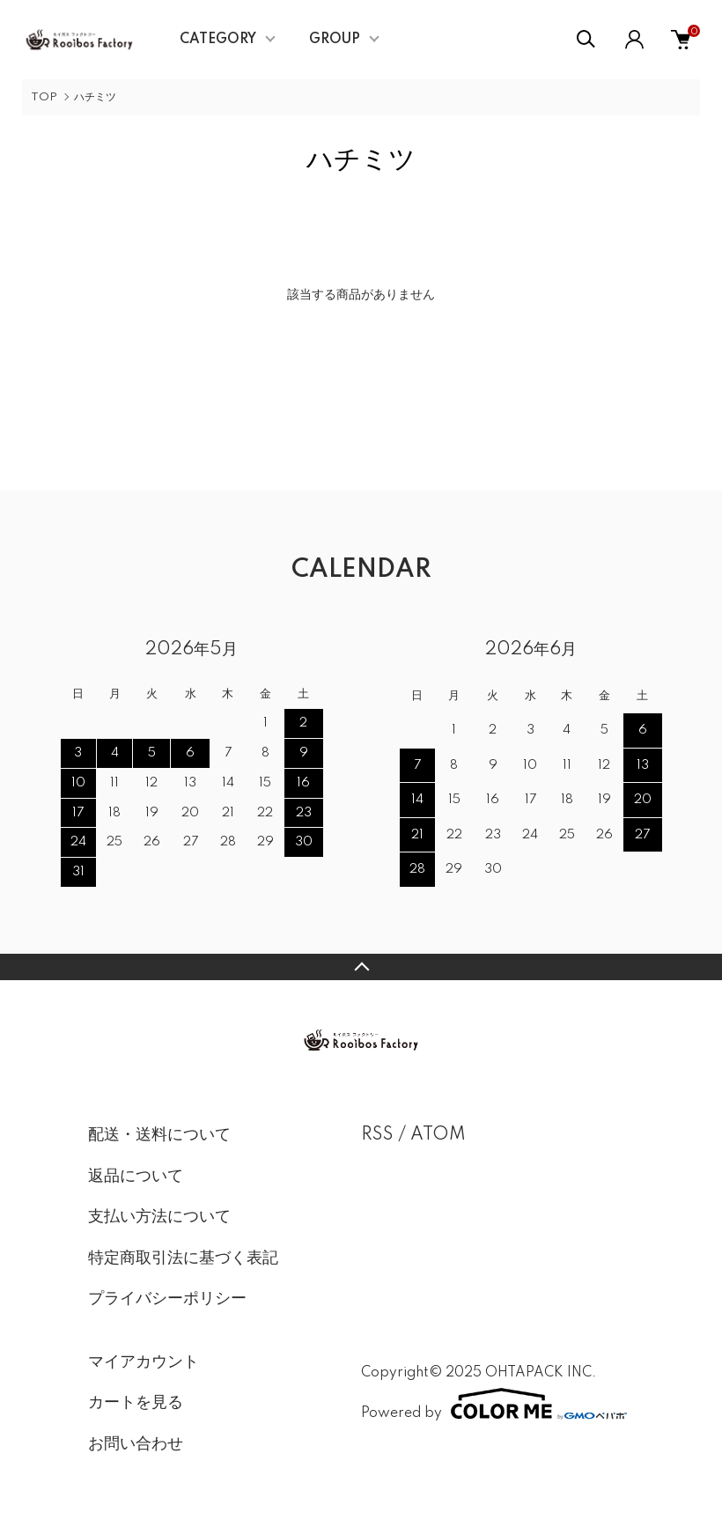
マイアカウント (143, 1362)
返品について (135, 1176)
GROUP (334, 40)
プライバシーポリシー (167, 1299)
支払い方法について (159, 1217)
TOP (44, 97)
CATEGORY (218, 40)
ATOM (438, 1135)
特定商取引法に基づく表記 (183, 1258)
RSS (377, 1135)
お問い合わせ (135, 1444)
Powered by (494, 1404)
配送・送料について (159, 1135)
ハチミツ (95, 97)
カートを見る (135, 1403)
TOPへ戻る (361, 967)
